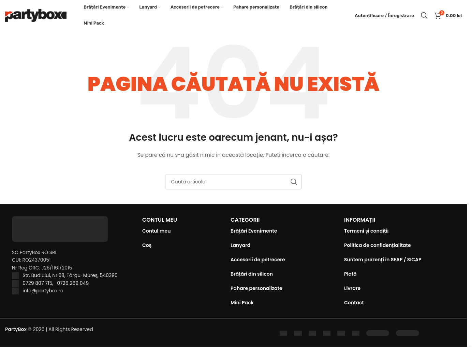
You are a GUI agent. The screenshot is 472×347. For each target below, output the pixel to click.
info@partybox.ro (43, 290)
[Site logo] (36, 15)
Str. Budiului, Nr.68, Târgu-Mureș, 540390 (70, 275)
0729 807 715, (40, 283)
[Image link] (377, 332)
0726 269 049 (73, 283)
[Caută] (424, 15)
